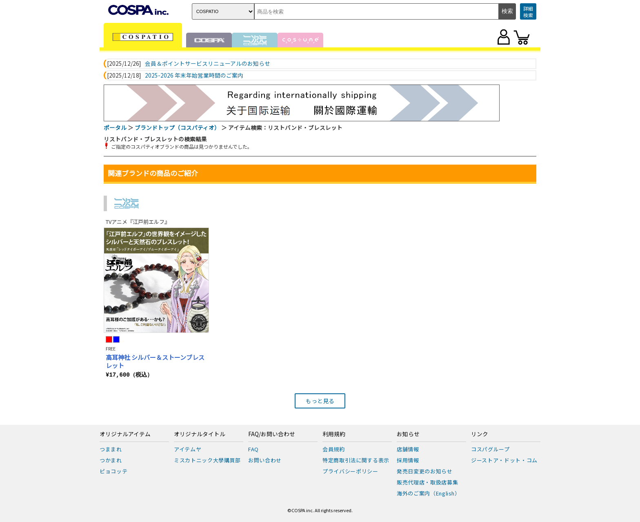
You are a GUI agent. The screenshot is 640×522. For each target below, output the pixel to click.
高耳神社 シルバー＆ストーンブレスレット (155, 361)
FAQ (253, 449)
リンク (479, 434)
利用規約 (333, 434)
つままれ (111, 449)
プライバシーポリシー (350, 471)
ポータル (115, 127)
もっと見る (320, 401)
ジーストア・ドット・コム (504, 460)
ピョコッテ (113, 471)
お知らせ (408, 434)
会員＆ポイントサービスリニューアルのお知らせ (207, 63)
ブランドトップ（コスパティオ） (177, 127)
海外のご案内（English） (428, 493)
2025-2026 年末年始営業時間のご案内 (194, 75)
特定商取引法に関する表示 (355, 460)
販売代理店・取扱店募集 (427, 482)
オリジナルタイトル (199, 434)
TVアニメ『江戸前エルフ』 (138, 221)
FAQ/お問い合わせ (271, 434)
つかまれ (111, 460)
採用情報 (408, 460)
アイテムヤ (187, 449)
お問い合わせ (265, 460)
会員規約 (333, 449)
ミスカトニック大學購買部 (207, 460)
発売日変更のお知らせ (425, 471)
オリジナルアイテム (125, 434)
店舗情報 (408, 449)
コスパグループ (490, 449)
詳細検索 (528, 11)
